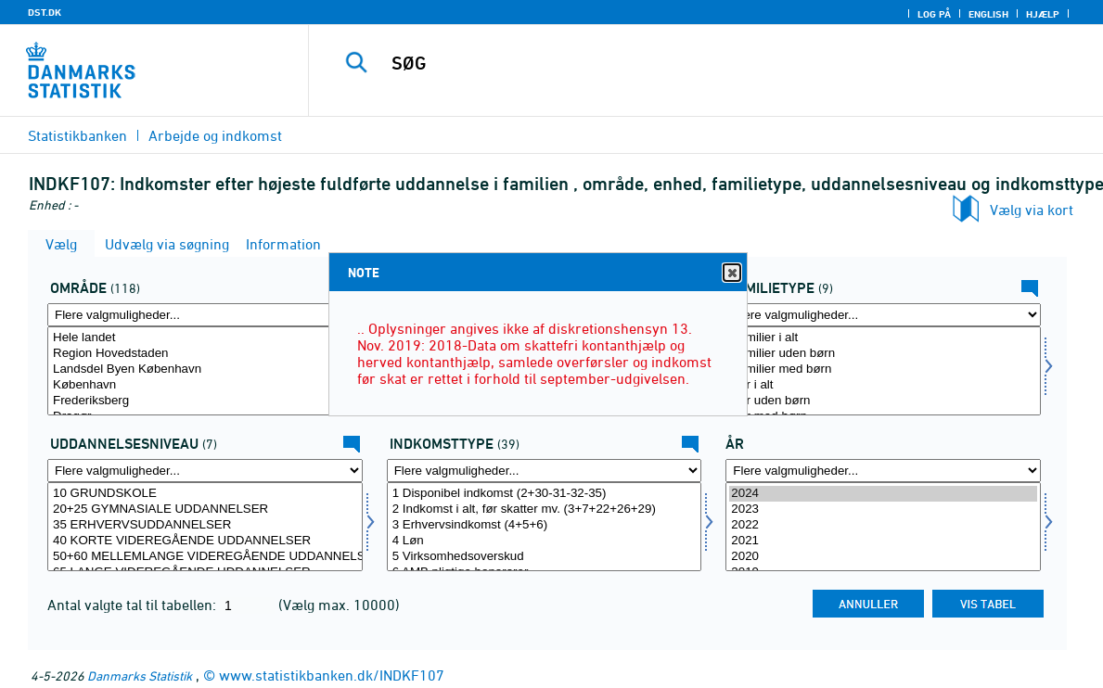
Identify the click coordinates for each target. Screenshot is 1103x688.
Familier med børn (883, 369)
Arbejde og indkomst (215, 135)
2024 (883, 494)
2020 (883, 557)
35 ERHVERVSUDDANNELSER (205, 525)
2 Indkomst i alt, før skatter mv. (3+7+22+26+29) (545, 509)
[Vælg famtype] (883, 370)
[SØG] (697, 63)
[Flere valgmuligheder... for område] (205, 314)
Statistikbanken (77, 135)
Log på (934, 13)
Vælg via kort (1031, 209)
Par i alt (883, 385)
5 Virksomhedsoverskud (545, 557)
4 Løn (545, 541)
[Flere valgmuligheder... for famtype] (883, 314)
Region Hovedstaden (205, 354)
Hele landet (205, 338)
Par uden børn (883, 401)
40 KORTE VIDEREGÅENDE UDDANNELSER (205, 541)
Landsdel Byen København (205, 369)
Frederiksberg (205, 401)
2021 (883, 541)
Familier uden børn (883, 354)
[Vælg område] (205, 370)
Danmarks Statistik (139, 675)
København (205, 385)
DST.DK (44, 12)
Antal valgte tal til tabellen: (133, 604)
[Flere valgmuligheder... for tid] (883, 470)
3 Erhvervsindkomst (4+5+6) (545, 525)
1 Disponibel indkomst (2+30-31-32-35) (545, 494)
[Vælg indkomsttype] (544, 526)
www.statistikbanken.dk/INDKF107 (331, 675)
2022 (883, 525)
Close (731, 273)
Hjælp (1042, 13)
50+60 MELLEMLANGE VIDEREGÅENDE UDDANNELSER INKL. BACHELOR (205, 557)
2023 (883, 509)
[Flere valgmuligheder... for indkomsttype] (544, 470)
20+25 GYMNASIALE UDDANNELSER (205, 509)
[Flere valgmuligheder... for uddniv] (205, 470)
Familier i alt (883, 338)
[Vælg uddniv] (205, 526)
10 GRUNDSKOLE (205, 494)
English (988, 13)
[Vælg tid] (883, 526)
